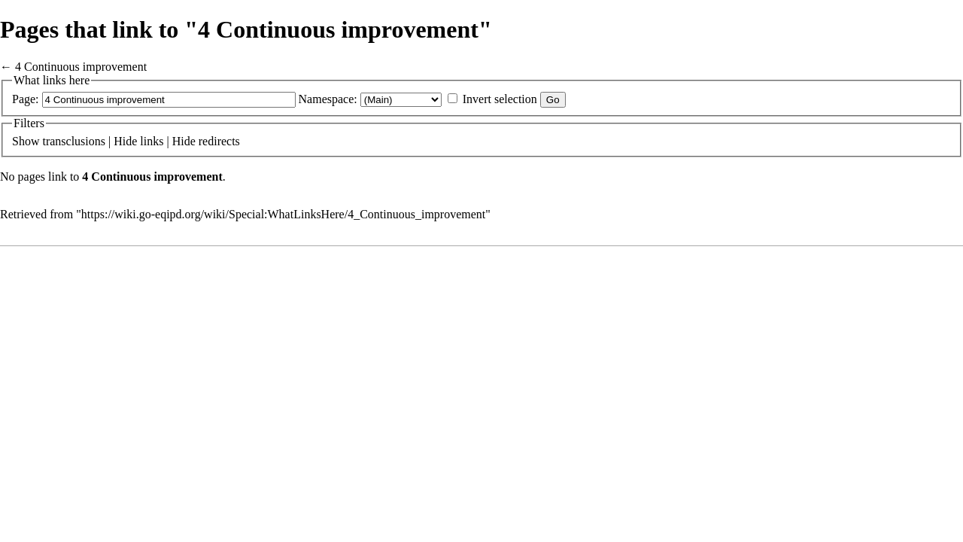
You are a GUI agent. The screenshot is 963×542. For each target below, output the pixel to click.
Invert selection (500, 99)
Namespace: (328, 99)
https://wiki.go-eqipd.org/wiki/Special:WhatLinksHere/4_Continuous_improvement (283, 214)
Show (25, 141)
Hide (125, 141)
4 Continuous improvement (81, 66)
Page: (25, 99)
